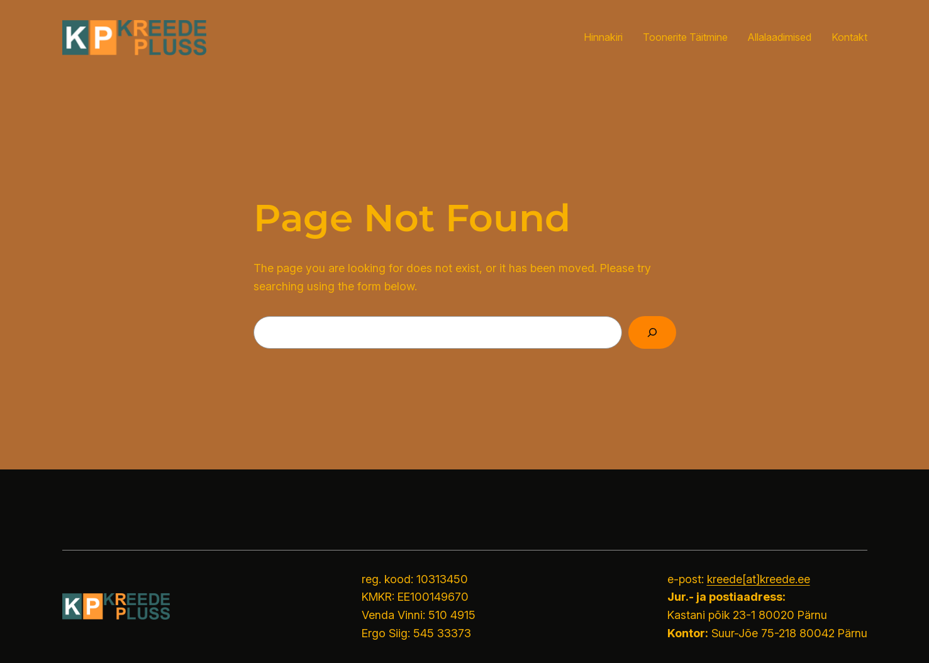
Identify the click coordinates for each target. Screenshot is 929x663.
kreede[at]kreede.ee (758, 579)
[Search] (652, 332)
